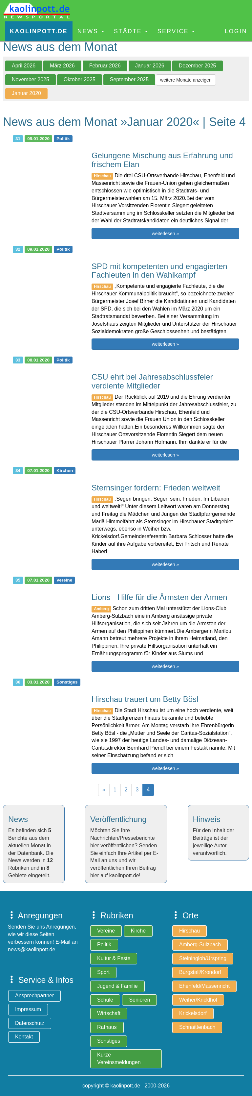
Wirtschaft (108, 1013)
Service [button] (176, 31)
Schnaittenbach (197, 1027)
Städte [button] (131, 31)
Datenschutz (29, 1023)
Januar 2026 (149, 65)
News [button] (90, 31)
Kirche (138, 931)
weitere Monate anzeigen (185, 80)
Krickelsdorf (193, 1013)
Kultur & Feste (113, 958)
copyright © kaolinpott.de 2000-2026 (126, 1085)
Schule (105, 1000)
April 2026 (23, 65)
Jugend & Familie (117, 986)
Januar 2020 (26, 93)
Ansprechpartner (34, 995)
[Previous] (104, 790)
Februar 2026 (105, 65)
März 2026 (62, 65)
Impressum (28, 1009)
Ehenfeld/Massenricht (204, 986)
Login (236, 31)
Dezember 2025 (197, 65)
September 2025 (129, 79)
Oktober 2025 (79, 79)
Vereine (106, 931)
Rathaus (107, 1027)
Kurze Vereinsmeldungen (119, 1058)
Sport (103, 972)
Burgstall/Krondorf (200, 972)
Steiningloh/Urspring (202, 958)
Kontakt (24, 1036)
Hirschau (189, 931)
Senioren (139, 1000)
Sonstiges (108, 1041)
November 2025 (30, 79)
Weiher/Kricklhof (198, 1000)
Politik (104, 944)
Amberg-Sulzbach (200, 944)
